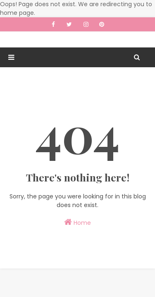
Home (77, 222)
